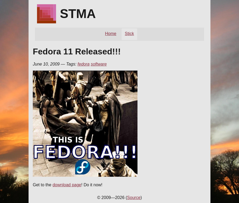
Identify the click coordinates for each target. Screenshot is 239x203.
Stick (129, 33)
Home (110, 33)
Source (134, 197)
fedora (83, 64)
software (99, 64)
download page (67, 185)
